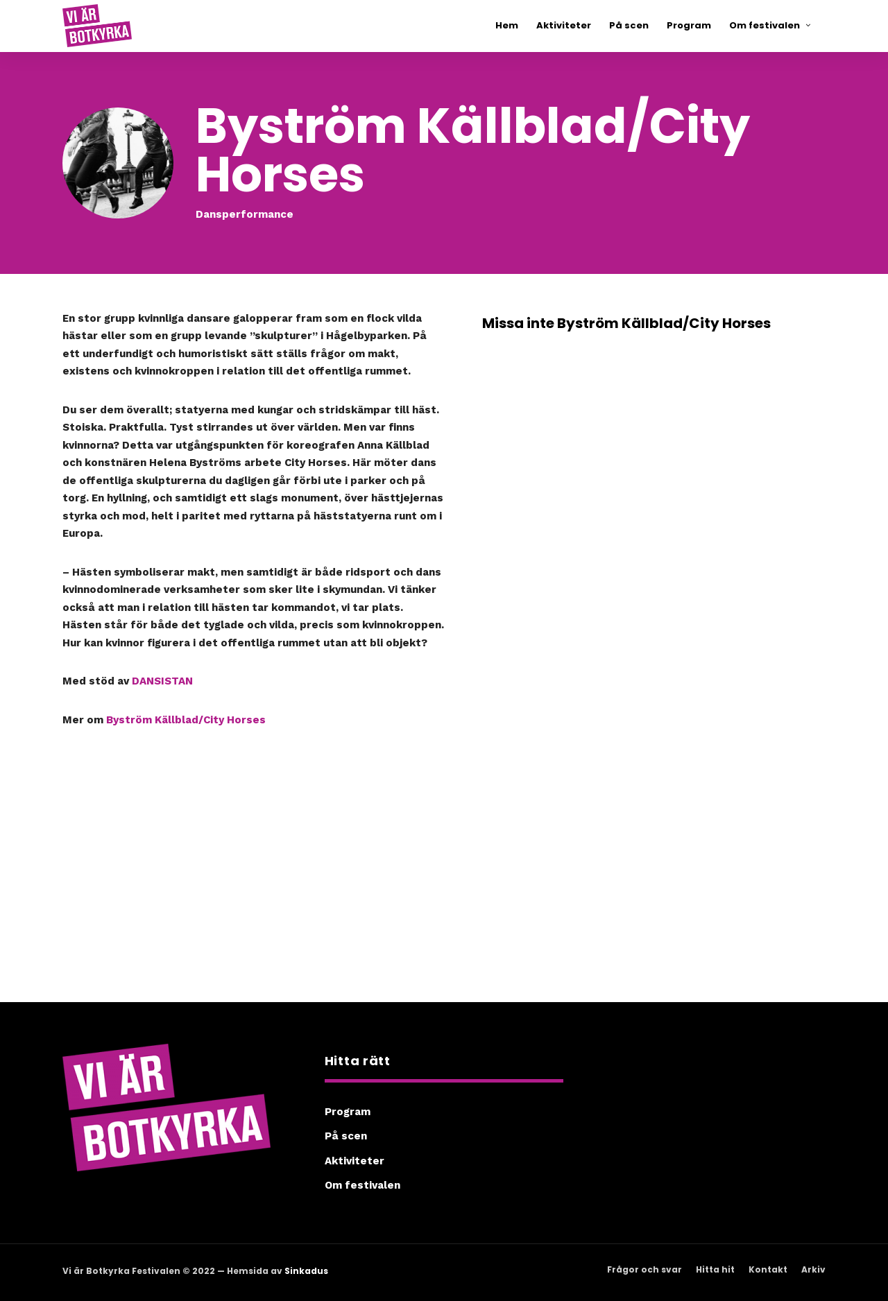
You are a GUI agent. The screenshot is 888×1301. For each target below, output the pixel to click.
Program (347, 1111)
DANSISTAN (162, 681)
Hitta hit (715, 1269)
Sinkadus (306, 1271)
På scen (346, 1136)
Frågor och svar (644, 1269)
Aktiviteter (354, 1161)
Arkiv (813, 1269)
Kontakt (768, 1269)
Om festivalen (362, 1185)
